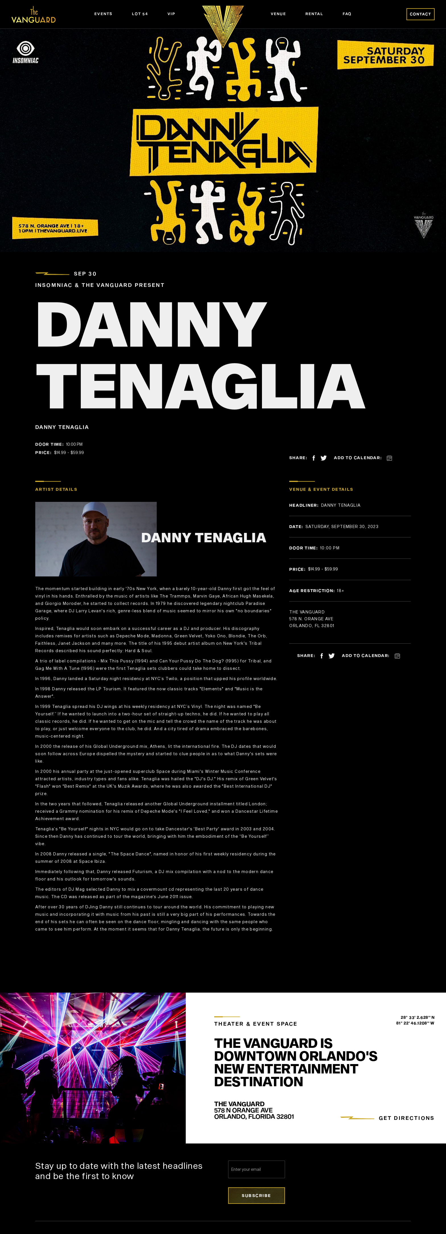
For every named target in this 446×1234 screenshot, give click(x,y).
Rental (314, 14)
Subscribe (256, 1195)
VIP (171, 14)
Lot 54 (140, 14)
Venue (278, 14)
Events (103, 14)
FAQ (347, 14)
